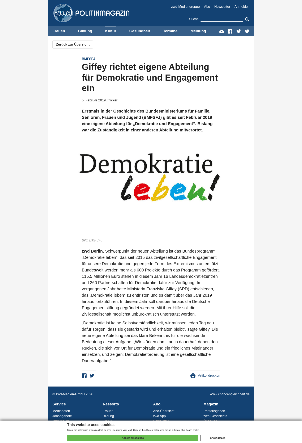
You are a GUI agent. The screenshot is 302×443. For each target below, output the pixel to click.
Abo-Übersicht (163, 411)
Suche (194, 19)
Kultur (110, 31)
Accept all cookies (133, 437)
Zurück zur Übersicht (73, 44)
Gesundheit (139, 31)
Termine (170, 31)
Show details (217, 437)
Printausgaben (214, 411)
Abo (207, 6)
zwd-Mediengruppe (185, 6)
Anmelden (242, 6)
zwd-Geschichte (215, 416)
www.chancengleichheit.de (230, 394)
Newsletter (222, 6)
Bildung (85, 31)
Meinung (198, 31)
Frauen (58, 31)
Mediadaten (61, 411)
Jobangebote (62, 416)
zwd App (159, 416)
